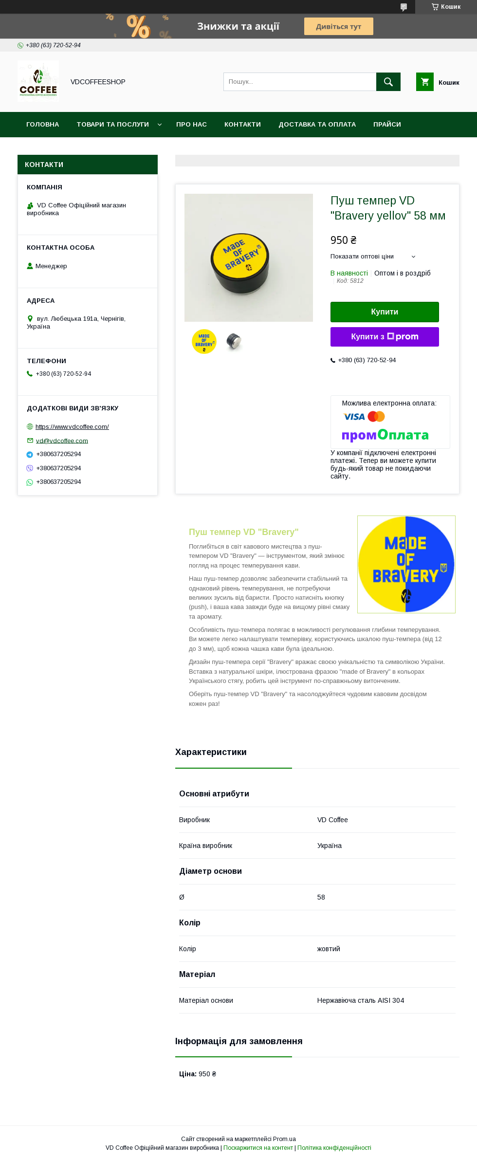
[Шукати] (388, 82)
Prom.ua (284, 1139)
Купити (385, 312)
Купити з (384, 336)
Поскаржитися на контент (258, 1147)
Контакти (242, 124)
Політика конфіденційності (334, 1147)
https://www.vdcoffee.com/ (72, 426)
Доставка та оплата (317, 124)
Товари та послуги (112, 124)
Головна (42, 124)
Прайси (387, 124)
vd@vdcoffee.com (62, 440)
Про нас (191, 124)
